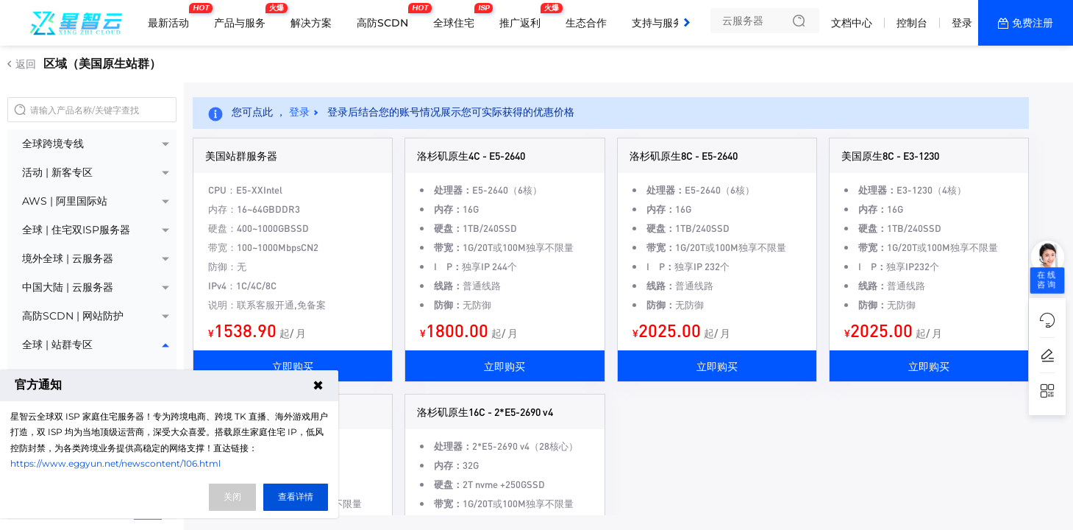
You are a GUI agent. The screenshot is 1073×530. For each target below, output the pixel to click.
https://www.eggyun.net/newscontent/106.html (115, 463)
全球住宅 (457, 16)
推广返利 (523, 16)
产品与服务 (243, 16)
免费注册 (1032, 22)
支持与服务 (657, 22)
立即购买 (292, 365)
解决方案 (311, 22)
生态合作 (586, 22)
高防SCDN (386, 16)
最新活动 (172, 16)
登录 (962, 22)
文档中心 (851, 22)
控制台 (911, 22)
